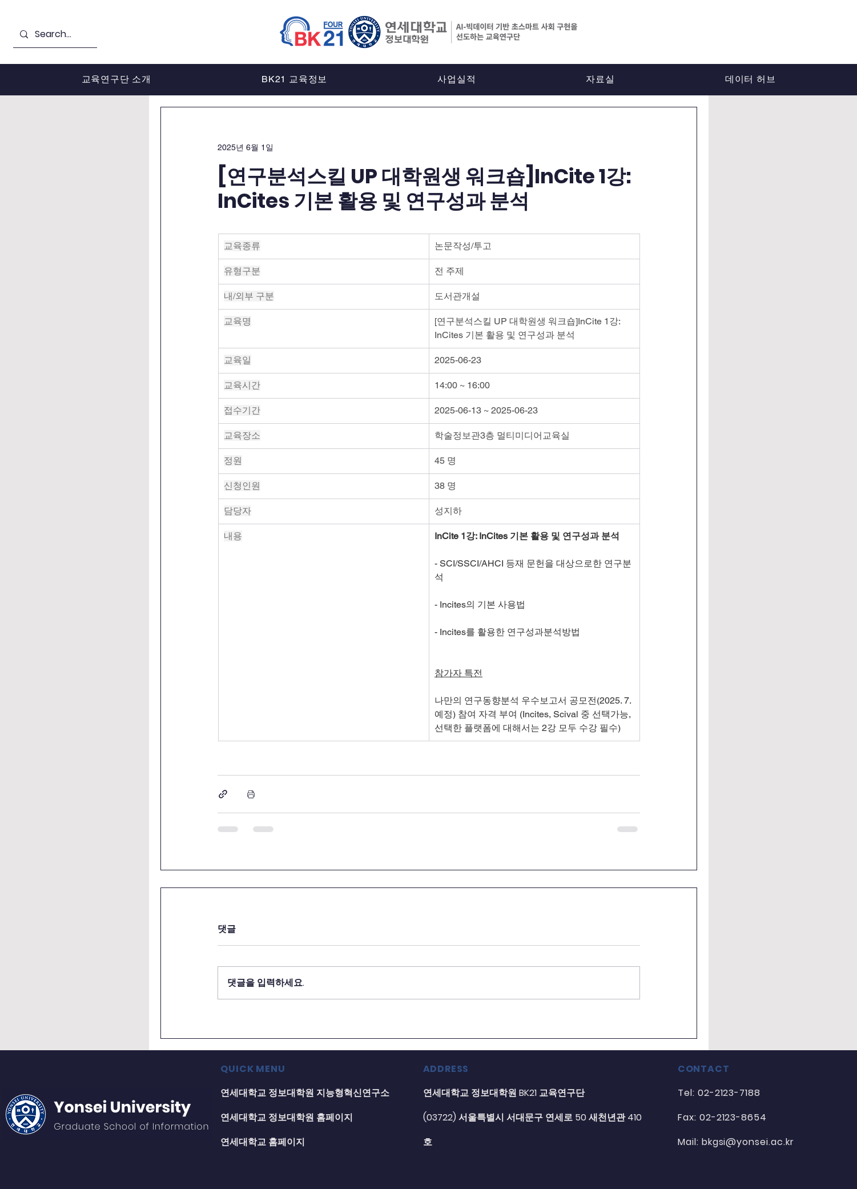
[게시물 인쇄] (251, 794)
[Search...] (54, 34)
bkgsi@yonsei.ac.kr (748, 1141)
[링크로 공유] (223, 794)
